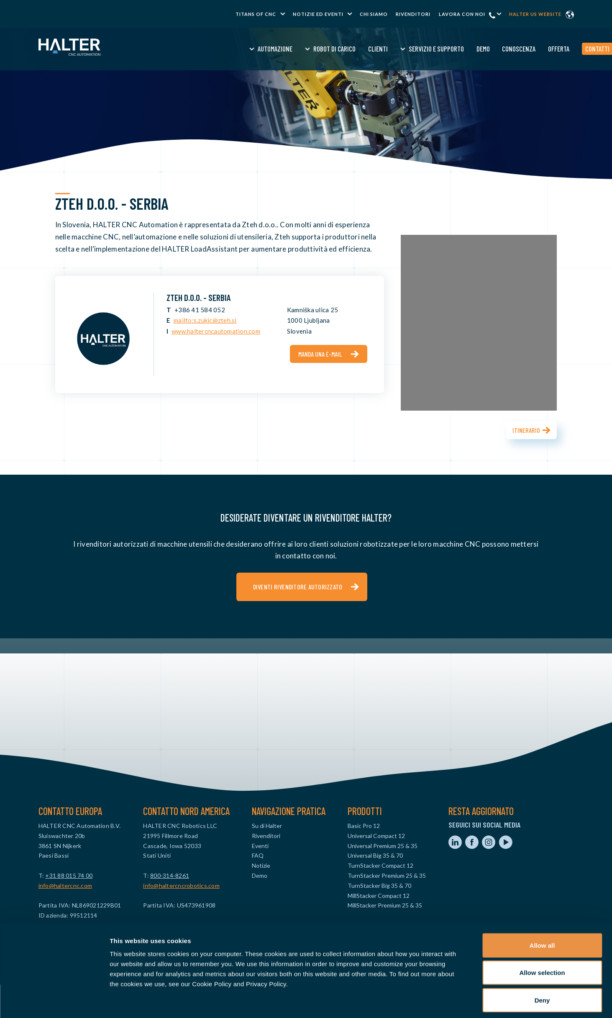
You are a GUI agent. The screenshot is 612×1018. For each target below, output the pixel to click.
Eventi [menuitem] (260, 845)
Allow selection (542, 935)
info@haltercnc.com (65, 885)
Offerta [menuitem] (493, 48)
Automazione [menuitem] (209, 48)
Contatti (532, 48)
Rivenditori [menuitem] (413, 14)
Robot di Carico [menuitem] (269, 48)
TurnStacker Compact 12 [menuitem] (380, 865)
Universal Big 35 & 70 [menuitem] (375, 855)
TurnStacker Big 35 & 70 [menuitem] (379, 885)
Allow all (542, 908)
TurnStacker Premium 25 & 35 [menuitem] (387, 875)
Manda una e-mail (320, 354)
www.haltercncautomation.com (216, 331)
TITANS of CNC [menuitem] (256, 14)
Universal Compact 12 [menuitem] (376, 835)
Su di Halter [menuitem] (267, 825)
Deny (542, 963)
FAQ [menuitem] (258, 855)
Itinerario (526, 430)
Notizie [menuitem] (261, 865)
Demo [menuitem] (418, 48)
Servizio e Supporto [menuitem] (371, 48)
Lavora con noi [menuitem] (462, 14)
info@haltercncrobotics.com (181, 885)
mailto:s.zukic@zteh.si (205, 320)
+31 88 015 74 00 (68, 875)
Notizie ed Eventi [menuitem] (318, 14)
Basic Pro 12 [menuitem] (364, 825)
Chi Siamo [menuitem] (374, 14)
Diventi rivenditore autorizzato (298, 587)
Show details (439, 1001)
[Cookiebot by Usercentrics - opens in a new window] (54, 1001)
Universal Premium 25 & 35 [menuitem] (382, 845)
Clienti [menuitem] (313, 48)
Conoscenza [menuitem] (454, 48)
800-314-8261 (169, 875)
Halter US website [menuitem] (535, 14)
